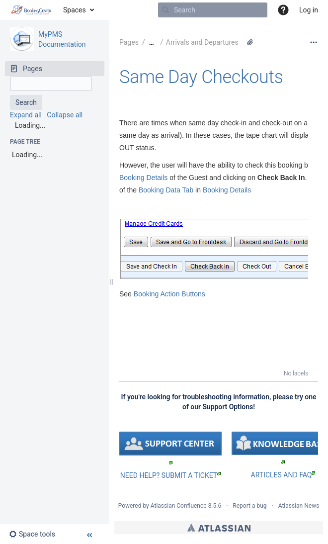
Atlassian (218, 527)
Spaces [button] (74, 10)
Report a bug (249, 505)
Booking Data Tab (166, 190)
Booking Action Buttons (169, 294)
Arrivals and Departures (202, 42)
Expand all (26, 115)
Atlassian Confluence (179, 505)
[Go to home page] (31, 10)
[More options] (313, 42)
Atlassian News (299, 505)
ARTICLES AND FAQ (283, 475)
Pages (129, 42)
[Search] (165, 10)
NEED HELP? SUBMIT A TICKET (170, 475)
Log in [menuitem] (308, 10)
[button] (283, 10)
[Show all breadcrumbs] (151, 42)
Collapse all (64, 115)
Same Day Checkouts (201, 77)
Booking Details (143, 177)
